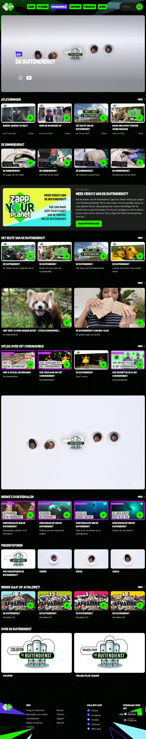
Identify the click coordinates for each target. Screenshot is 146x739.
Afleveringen (11, 100)
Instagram (94, 714)
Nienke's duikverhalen (17, 497)
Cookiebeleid (32, 718)
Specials (60, 722)
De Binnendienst (12, 145)
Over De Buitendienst (16, 629)
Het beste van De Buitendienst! (23, 238)
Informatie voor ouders (37, 713)
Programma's (58, 6)
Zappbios (75, 6)
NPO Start (94, 728)
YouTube (93, 719)
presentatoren (12, 545)
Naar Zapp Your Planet (89, 223)
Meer (140, 99)
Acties (102, 6)
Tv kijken (42, 6)
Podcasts (89, 6)
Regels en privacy (34, 722)
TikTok (92, 709)
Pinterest (93, 723)
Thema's (60, 713)
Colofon (30, 726)
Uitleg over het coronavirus (22, 346)
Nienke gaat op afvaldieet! (20, 587)
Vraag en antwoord (35, 709)
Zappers (60, 718)
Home (31, 6)
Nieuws (60, 709)
